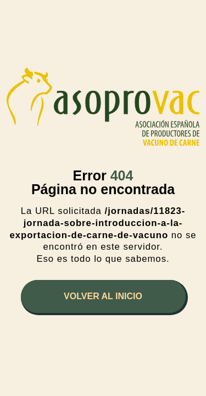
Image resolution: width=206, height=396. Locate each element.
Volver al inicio (103, 296)
